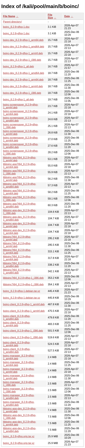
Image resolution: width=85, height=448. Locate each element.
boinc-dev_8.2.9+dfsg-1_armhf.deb (23, 53)
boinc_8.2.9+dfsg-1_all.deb (18, 66)
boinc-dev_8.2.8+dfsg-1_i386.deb (22, 93)
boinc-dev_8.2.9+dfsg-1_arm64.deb (23, 40)
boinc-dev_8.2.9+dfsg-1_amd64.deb (23, 46)
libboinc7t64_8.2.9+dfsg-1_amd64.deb (17, 271)
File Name (9, 16)
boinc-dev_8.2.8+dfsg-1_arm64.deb (23, 79)
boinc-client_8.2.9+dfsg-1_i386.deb (23, 337)
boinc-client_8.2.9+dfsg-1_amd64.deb (16, 350)
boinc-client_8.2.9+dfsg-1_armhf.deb (24, 311)
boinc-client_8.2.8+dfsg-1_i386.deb (23, 330)
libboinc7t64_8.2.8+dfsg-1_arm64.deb (17, 251)
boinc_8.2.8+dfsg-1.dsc (16, 33)
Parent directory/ (12, 21)
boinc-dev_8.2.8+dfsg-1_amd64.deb (23, 73)
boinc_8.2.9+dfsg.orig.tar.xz (18, 443)
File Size (50, 16)
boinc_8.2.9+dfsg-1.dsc (16, 27)
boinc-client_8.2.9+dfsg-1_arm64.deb (16, 344)
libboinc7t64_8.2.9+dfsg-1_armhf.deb (17, 238)
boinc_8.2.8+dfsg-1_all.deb (18, 99)
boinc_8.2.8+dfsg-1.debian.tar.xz (21, 297)
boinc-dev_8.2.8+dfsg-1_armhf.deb (23, 86)
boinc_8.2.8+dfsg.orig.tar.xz (18, 436)
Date (67, 16)
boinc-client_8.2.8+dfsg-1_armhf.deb (24, 304)
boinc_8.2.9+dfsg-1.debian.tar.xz (21, 291)
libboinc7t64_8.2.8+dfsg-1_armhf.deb (17, 245)
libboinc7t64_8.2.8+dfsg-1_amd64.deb (17, 265)
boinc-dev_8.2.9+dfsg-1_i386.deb (22, 60)
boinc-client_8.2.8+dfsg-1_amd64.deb (16, 317)
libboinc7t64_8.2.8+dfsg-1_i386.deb (23, 278)
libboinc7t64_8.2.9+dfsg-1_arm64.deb (17, 258)
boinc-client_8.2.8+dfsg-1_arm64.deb (16, 324)
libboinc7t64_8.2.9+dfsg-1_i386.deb (23, 284)
